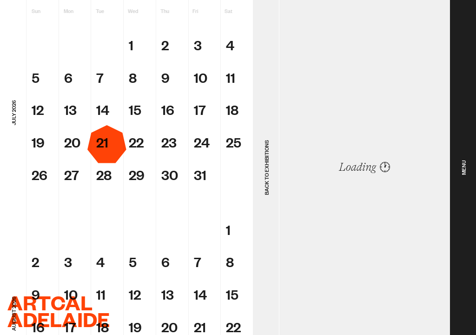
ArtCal (50, 302)
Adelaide (58, 319)
